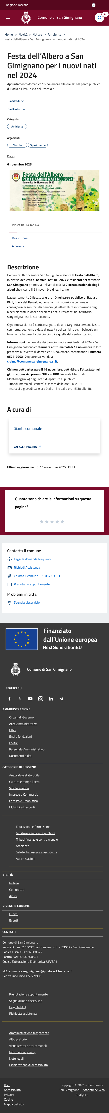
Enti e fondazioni (20, 736)
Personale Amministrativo (26, 749)
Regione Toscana (17, 4)
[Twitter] (20, 699)
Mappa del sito (14, 1104)
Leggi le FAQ (17, 1007)
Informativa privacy (22, 1052)
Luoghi (13, 914)
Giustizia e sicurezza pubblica (35, 833)
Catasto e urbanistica (23, 800)
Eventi (13, 920)
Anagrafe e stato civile (24, 775)
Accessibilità (12, 1089)
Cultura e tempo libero (24, 781)
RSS (7, 1085)
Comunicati (17, 889)
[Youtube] (30, 699)
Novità (23, 34)
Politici (13, 742)
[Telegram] (61, 699)
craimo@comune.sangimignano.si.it (32, 361)
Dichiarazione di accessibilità (28, 1064)
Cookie (8, 1099)
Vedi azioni (18, 109)
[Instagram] (41, 699)
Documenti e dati (20, 755)
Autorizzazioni (25, 858)
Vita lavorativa (19, 788)
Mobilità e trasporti (22, 807)
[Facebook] (10, 699)
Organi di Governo (21, 717)
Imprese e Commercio (23, 794)
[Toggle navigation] (8, 17)
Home (9, 34)
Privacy (9, 1094)
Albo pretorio (18, 1039)
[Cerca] (100, 17)
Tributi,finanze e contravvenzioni (38, 839)
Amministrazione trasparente (29, 1032)
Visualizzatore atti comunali (28, 1045)
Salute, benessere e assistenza (36, 852)
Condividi (17, 101)
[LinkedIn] (51, 699)
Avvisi (13, 896)
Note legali (16, 1058)
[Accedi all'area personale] (93, 5)
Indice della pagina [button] (25, 225)
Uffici (12, 730)
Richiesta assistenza (23, 1013)
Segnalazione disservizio (25, 1000)
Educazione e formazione (33, 826)
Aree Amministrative (23, 723)
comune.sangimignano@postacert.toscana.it (40, 971)
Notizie (37, 34)
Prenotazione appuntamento (28, 994)
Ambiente (54, 34)
